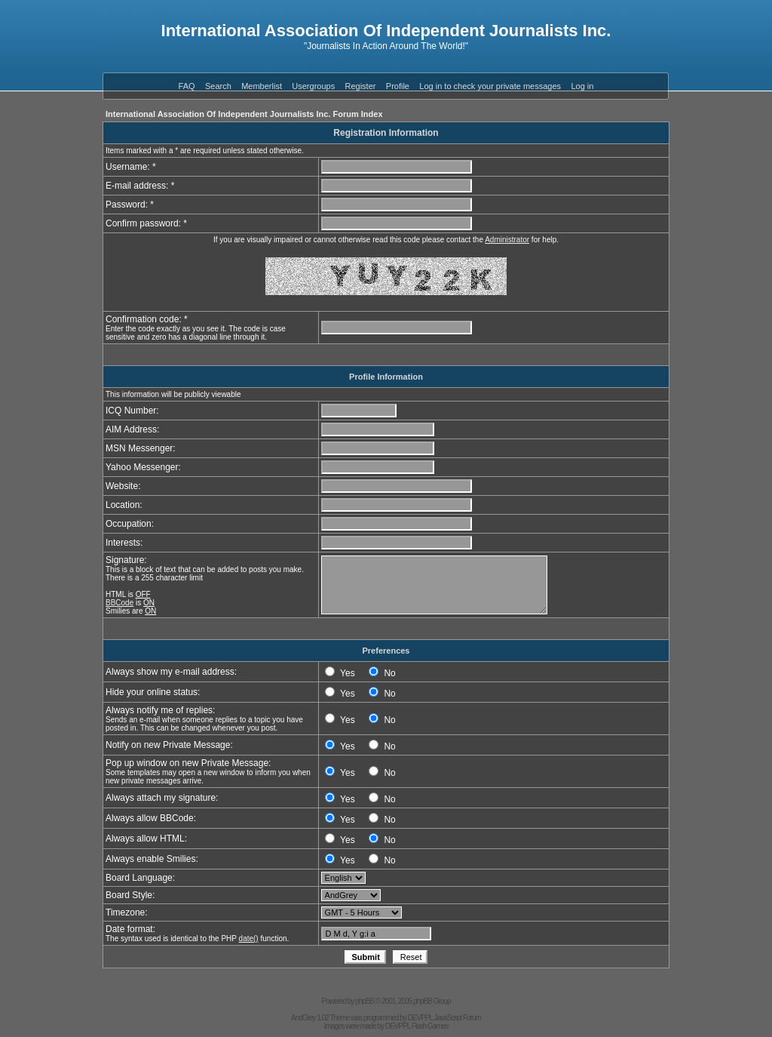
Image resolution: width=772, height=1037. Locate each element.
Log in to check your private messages (490, 86)
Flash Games (430, 1026)
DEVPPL (420, 1018)
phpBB (364, 1001)
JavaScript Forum (457, 1018)
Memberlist (261, 86)
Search (218, 86)
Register (360, 86)
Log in (582, 86)
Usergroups (313, 86)
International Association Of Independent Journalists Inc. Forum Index (244, 113)
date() (249, 938)
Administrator (507, 239)
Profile (397, 86)
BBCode (119, 603)
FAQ (187, 86)
